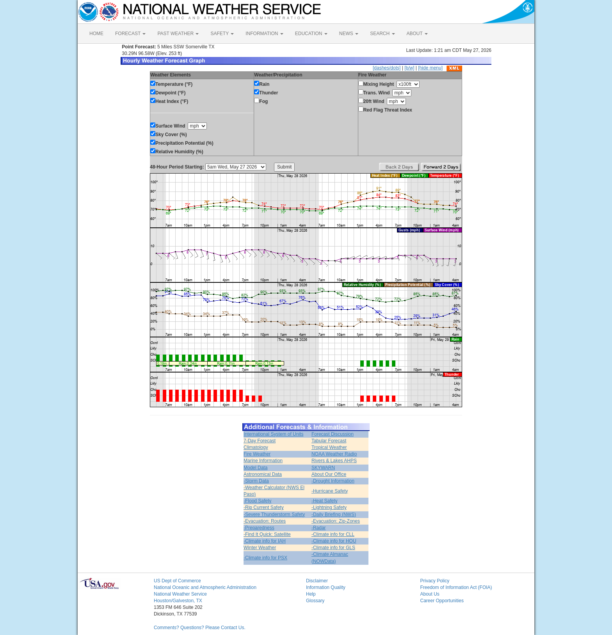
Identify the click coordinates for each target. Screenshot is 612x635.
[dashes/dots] (386, 68)
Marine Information (263, 460)
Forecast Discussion (332, 434)
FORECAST (130, 33)
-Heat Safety (324, 501)
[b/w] (409, 68)
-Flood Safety (257, 501)
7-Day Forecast (260, 440)
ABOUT (417, 33)
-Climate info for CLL (332, 534)
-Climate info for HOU (333, 541)
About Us (429, 594)
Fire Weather (257, 454)
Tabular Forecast (328, 440)
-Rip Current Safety (264, 507)
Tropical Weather (329, 447)
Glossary (315, 600)
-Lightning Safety (329, 507)
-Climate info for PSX (265, 558)
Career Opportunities (442, 600)
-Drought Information (332, 481)
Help (311, 594)
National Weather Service (180, 594)
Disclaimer (317, 581)
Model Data (255, 467)
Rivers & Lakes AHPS (334, 460)
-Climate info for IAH (265, 541)
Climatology (256, 447)
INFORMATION (264, 33)
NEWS (348, 33)
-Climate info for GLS (333, 547)
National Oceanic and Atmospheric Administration (205, 587)
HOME (96, 33)
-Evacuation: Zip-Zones (335, 521)
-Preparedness (259, 527)
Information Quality (325, 587)
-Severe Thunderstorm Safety (274, 514)
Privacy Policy (435, 581)
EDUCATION (311, 33)
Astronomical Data (263, 474)
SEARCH (382, 33)
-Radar (318, 527)
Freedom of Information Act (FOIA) (456, 587)
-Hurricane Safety (329, 491)
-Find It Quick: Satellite (267, 534)
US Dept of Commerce (177, 581)
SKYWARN (323, 467)
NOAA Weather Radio (334, 454)
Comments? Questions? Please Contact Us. (200, 627)
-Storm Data (256, 481)
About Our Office (328, 474)
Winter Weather (260, 547)
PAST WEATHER (178, 33)
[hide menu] (430, 68)
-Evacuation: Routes (265, 521)
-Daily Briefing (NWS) (333, 514)
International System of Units (273, 434)
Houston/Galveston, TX (178, 600)
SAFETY (222, 33)
